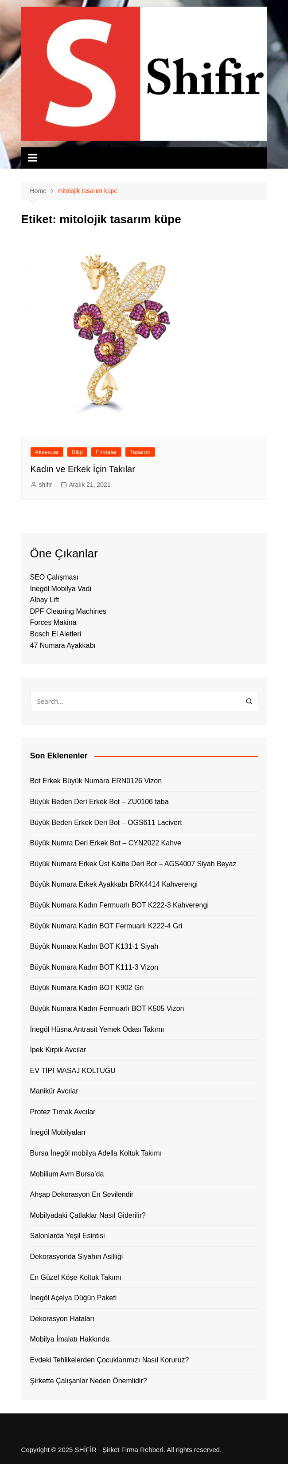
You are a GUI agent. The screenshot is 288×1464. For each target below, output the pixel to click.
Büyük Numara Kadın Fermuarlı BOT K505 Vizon (107, 1008)
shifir (45, 484)
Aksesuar (47, 452)
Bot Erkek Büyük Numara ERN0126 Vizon (96, 781)
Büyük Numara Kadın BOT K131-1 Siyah (94, 946)
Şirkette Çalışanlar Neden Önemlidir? (88, 1381)
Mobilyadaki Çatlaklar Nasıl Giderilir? (88, 1215)
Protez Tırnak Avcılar (63, 1112)
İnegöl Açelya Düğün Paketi (73, 1298)
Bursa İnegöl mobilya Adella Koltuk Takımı (96, 1153)
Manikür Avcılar (54, 1091)
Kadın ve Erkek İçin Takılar (83, 469)
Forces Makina (53, 622)
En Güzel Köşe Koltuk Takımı (76, 1277)
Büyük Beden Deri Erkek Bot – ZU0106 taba (99, 801)
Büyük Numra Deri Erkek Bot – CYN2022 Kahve (105, 843)
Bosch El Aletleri (56, 634)
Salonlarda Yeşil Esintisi (67, 1235)
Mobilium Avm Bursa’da (67, 1174)
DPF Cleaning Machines (68, 611)
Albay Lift (44, 600)
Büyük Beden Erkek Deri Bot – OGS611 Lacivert (106, 822)
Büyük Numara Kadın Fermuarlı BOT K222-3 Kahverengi (119, 905)
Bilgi (77, 452)
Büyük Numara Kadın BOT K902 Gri (87, 987)
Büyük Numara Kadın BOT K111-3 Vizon (94, 967)
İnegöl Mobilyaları (58, 1132)
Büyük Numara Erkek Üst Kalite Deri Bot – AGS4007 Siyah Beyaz (133, 864)
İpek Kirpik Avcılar (58, 1050)
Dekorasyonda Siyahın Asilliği (76, 1256)
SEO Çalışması (54, 577)
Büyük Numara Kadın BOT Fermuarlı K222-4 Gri (106, 926)
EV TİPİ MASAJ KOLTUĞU (73, 1070)
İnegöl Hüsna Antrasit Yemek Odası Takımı (97, 1029)
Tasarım (140, 452)
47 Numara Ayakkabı (63, 645)
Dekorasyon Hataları (62, 1318)
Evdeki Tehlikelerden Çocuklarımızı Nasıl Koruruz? (109, 1360)
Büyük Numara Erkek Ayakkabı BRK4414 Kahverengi (114, 884)
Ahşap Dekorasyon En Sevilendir (82, 1194)
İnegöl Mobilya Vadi (60, 588)
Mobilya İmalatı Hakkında (70, 1339)
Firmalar (106, 452)
